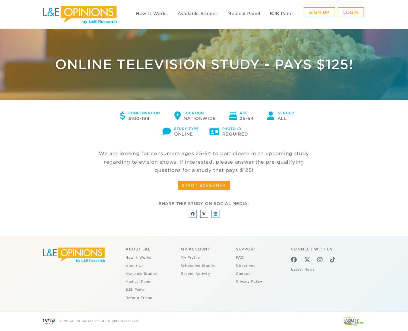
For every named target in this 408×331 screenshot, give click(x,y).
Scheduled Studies (198, 266)
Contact (243, 274)
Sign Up (319, 12)
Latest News (303, 269)
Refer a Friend (139, 298)
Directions (245, 266)
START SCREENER (204, 185)
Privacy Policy (249, 282)
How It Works (152, 13)
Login (350, 12)
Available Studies (198, 13)
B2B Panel (282, 13)
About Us (134, 266)
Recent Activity (195, 274)
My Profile (190, 258)
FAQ (240, 258)
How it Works (138, 258)
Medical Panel (243, 13)
